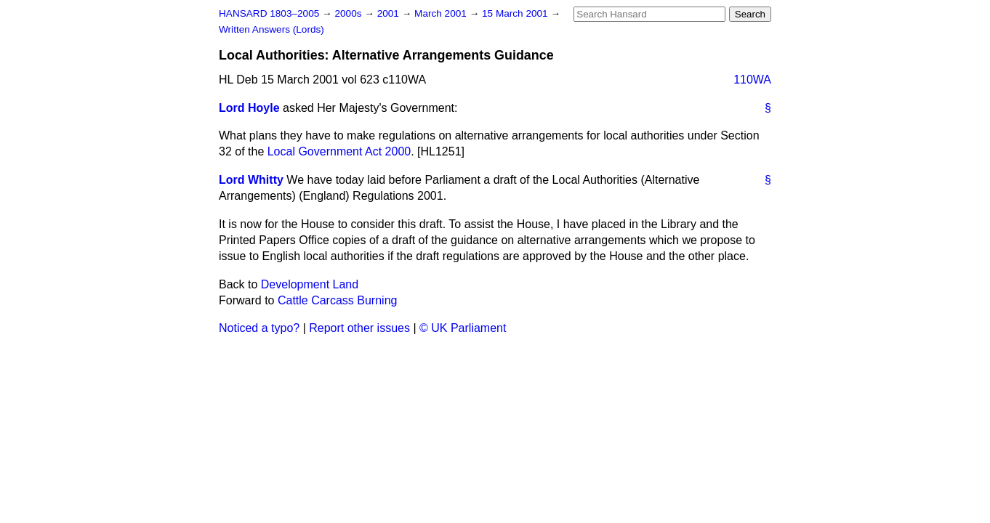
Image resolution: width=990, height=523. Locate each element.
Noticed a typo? (259, 328)
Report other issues (359, 328)
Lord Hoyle (249, 108)
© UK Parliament (462, 328)
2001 (389, 13)
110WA (752, 79)
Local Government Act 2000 (339, 151)
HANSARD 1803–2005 (269, 13)
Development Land (309, 284)
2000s (349, 13)
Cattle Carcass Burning (338, 300)
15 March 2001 (516, 13)
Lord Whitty (251, 180)
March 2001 (442, 13)
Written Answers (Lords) (271, 29)
